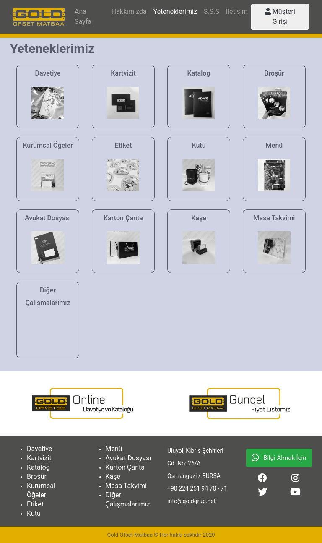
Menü (114, 449)
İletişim (237, 12)
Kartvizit (39, 458)
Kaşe (113, 476)
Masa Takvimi (126, 486)
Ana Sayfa (83, 17)
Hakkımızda (129, 12)
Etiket (35, 504)
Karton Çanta (125, 467)
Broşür (37, 476)
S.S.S (211, 12)
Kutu (34, 513)
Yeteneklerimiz (175, 12)
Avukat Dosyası (128, 458)
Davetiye (39, 449)
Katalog (38, 467)
